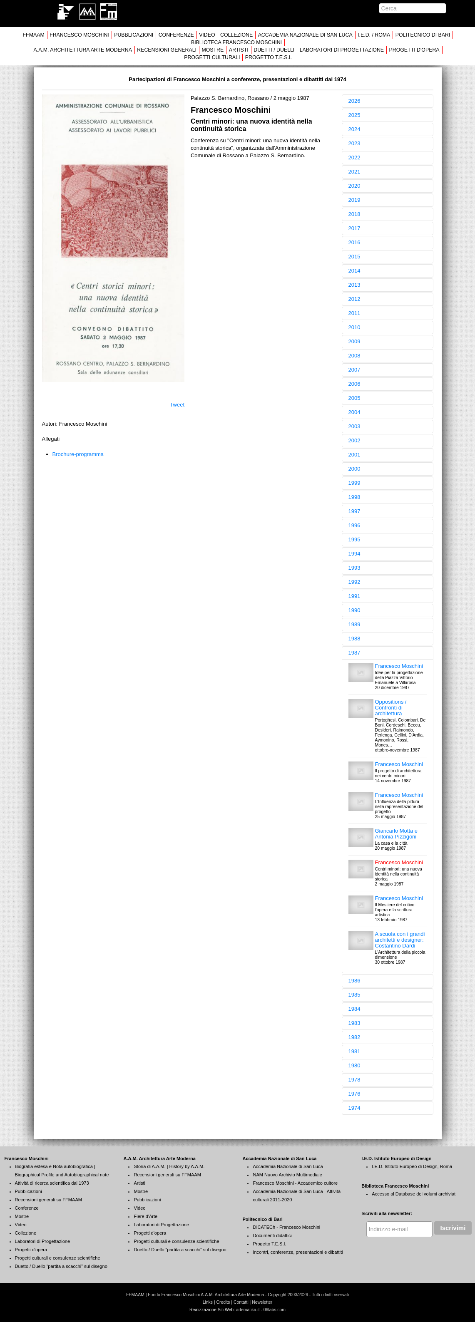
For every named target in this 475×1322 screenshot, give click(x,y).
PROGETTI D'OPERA (414, 50)
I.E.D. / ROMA (374, 35)
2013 (354, 285)
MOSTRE (212, 50)
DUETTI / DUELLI (274, 50)
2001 (354, 454)
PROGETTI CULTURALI (212, 57)
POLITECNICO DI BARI (422, 35)
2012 (354, 299)
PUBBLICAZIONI (133, 35)
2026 (354, 101)
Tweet (177, 405)
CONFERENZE (176, 35)
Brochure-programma (78, 454)
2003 (354, 426)
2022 (354, 157)
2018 (354, 214)
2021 (354, 172)
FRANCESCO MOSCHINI (79, 35)
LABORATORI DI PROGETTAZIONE (342, 50)
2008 (354, 355)
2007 (354, 370)
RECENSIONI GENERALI (166, 50)
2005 (354, 398)
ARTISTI (239, 50)
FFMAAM (34, 35)
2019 (354, 200)
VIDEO (207, 35)
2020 (354, 186)
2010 (354, 327)
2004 (354, 412)
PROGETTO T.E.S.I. (268, 57)
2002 (354, 440)
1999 (354, 483)
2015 (354, 256)
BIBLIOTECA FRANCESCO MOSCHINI (236, 42)
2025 (354, 115)
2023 (354, 143)
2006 (354, 384)
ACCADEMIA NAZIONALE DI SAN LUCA (305, 35)
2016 (354, 242)
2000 (354, 469)
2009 (354, 341)
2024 (354, 129)
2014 (354, 271)
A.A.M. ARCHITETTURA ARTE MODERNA (82, 50)
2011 (354, 313)
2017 (354, 228)
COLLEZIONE (236, 35)
